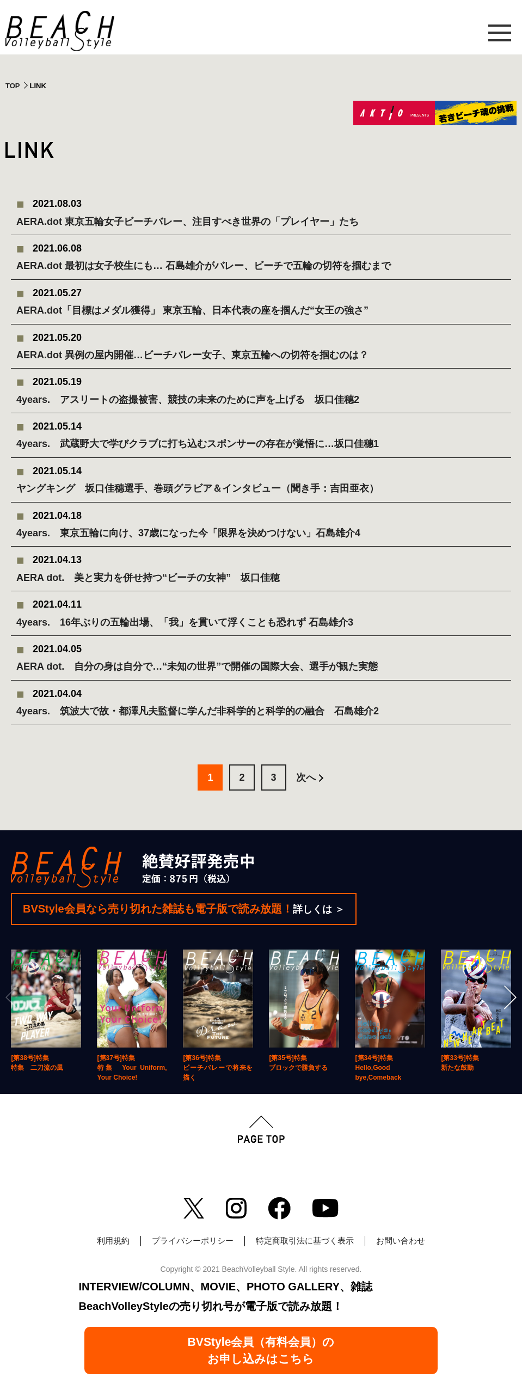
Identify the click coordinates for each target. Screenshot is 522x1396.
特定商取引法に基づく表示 (305, 1240)
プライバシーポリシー (193, 1240)
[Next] (509, 997)
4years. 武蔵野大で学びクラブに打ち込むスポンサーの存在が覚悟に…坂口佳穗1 (197, 443)
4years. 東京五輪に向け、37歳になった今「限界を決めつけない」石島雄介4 (188, 533)
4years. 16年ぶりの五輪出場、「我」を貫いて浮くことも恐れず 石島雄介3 (184, 622)
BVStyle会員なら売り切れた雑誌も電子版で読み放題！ (184, 909)
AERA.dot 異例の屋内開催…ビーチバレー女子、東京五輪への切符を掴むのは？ (192, 355)
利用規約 (113, 1240)
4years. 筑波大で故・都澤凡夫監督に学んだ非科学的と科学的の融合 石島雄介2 (197, 711)
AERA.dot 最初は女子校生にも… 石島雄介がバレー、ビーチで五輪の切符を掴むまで (203, 265)
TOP (12, 86)
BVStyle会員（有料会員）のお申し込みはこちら (260, 1350)
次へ (306, 777)
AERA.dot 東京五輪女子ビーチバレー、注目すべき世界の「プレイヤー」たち (187, 221)
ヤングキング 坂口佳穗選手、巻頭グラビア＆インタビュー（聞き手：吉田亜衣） (197, 488)
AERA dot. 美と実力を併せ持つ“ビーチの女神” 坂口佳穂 (148, 577)
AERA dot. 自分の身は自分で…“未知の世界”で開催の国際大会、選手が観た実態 (197, 666)
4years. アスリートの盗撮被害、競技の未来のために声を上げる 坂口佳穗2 (187, 399)
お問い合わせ (400, 1240)
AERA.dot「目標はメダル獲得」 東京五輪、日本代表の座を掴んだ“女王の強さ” (192, 310)
